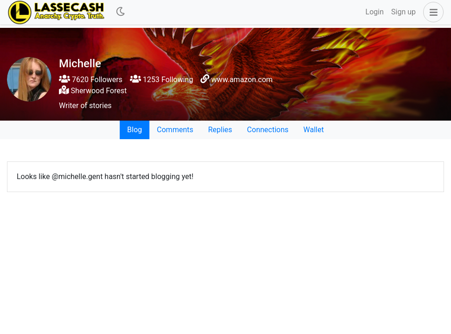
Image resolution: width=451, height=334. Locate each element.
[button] (431, 12)
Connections (267, 129)
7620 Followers (90, 79)
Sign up (403, 11)
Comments (175, 129)
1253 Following (161, 79)
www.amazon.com (241, 79)
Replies (220, 129)
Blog (134, 129)
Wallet (313, 129)
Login (375, 11)
